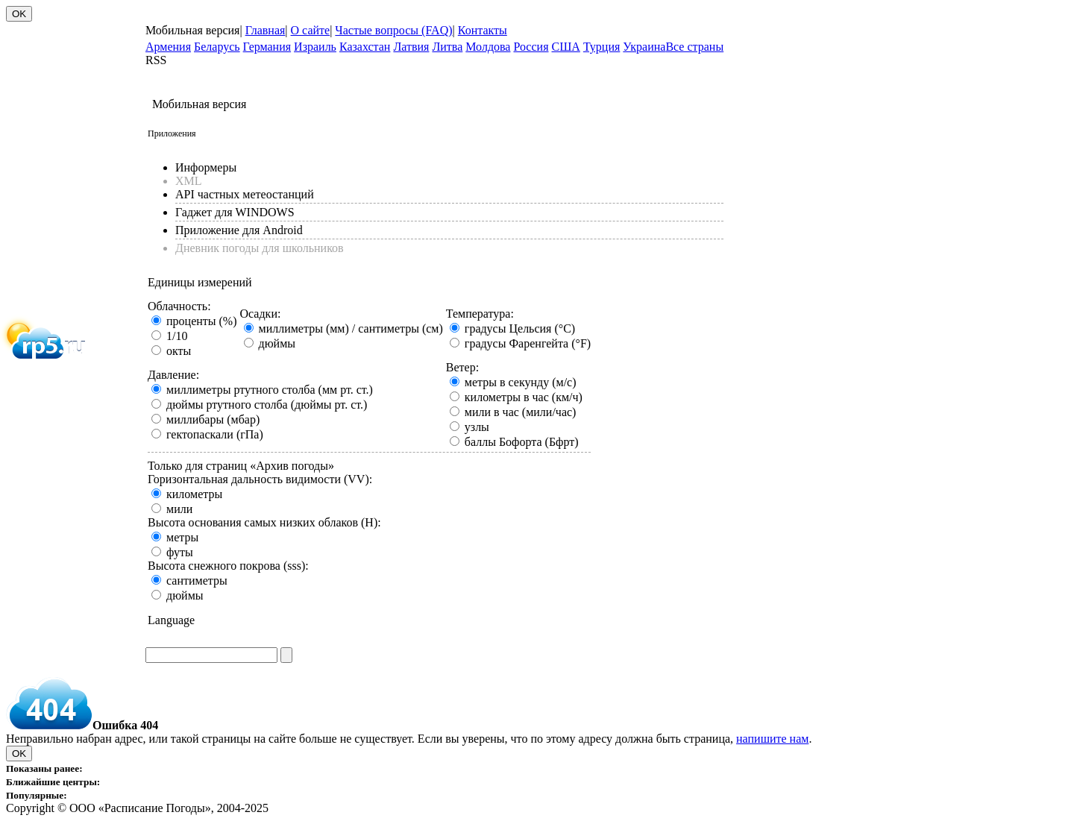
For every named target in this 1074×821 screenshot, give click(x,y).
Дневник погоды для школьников (259, 248)
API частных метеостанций (244, 194)
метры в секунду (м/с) (521, 382)
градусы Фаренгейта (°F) (528, 343)
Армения (168, 46)
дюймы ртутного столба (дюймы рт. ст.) (266, 404)
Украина (644, 46)
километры (194, 494)
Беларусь (217, 46)
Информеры (205, 167)
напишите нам (772, 738)
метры (182, 537)
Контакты (482, 30)
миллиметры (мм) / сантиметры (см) (351, 328)
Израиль (315, 46)
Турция (601, 46)
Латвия (411, 46)
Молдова (487, 46)
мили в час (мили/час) (521, 412)
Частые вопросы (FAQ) (393, 30)
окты (178, 351)
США (566, 46)
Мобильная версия (192, 30)
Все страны (694, 46)
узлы (477, 427)
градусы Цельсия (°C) (520, 328)
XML (188, 180)
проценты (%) (201, 321)
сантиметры (196, 580)
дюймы (277, 343)
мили (179, 509)
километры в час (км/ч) (523, 397)
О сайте (310, 30)
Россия (530, 46)
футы (179, 552)
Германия (267, 46)
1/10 (176, 336)
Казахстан (364, 46)
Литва (447, 46)
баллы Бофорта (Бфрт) (522, 441)
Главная (265, 30)
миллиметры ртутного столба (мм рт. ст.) (269, 389)
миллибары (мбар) (213, 419)
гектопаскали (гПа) (214, 434)
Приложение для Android (239, 230)
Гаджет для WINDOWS (235, 212)
